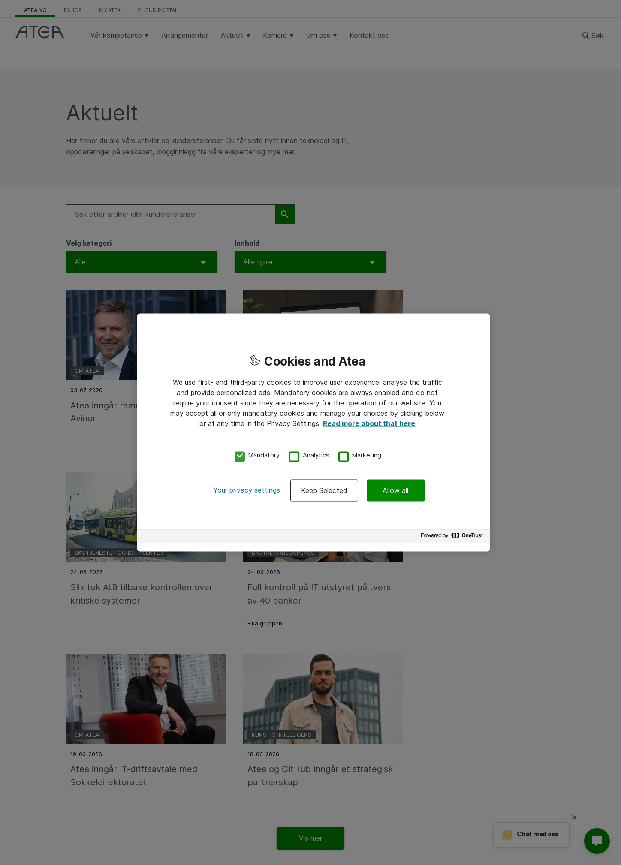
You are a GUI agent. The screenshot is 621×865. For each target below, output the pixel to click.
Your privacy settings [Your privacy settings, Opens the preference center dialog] (246, 489)
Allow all (395, 490)
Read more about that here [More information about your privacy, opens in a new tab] (369, 423)
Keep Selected (324, 490)
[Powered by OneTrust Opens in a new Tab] (453, 537)
